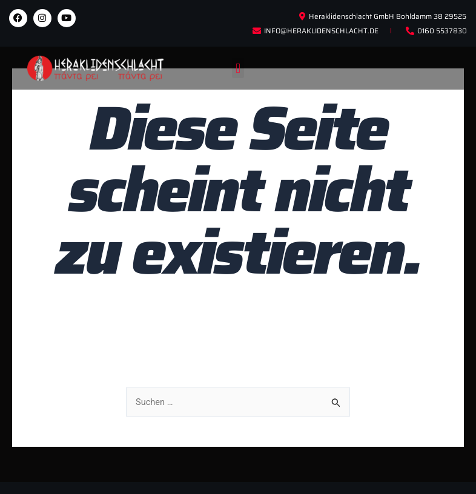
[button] (237, 68)
